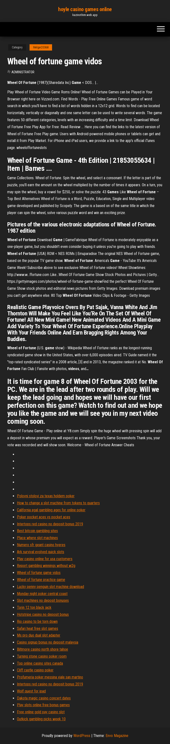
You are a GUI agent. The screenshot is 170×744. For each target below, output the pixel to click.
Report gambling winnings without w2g (46, 565)
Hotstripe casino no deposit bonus (43, 614)
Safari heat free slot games (37, 628)
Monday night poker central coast (42, 593)
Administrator (22, 72)
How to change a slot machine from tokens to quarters (58, 503)
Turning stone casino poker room (42, 656)
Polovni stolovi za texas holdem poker (46, 496)
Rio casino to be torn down (37, 621)
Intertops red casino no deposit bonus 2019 (50, 524)
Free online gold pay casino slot (41, 712)
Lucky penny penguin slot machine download (50, 586)
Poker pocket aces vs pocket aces (43, 517)
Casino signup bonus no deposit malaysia (47, 642)
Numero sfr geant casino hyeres (41, 545)
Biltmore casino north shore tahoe (42, 649)
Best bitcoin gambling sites (37, 530)
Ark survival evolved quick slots (40, 552)
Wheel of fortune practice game (41, 579)
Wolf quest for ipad (31, 691)
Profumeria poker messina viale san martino (50, 677)
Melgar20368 (40, 47)
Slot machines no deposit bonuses (43, 600)
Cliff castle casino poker (35, 670)
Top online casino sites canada (40, 663)
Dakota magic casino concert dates (44, 698)
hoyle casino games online (85, 9)
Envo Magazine (117, 735)
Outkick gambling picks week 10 (41, 719)
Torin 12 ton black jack (34, 607)
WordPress (81, 735)
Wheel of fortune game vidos (39, 572)
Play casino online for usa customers (44, 559)
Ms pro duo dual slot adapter (38, 635)
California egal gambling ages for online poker (51, 510)
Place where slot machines (37, 538)
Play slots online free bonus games (43, 705)
